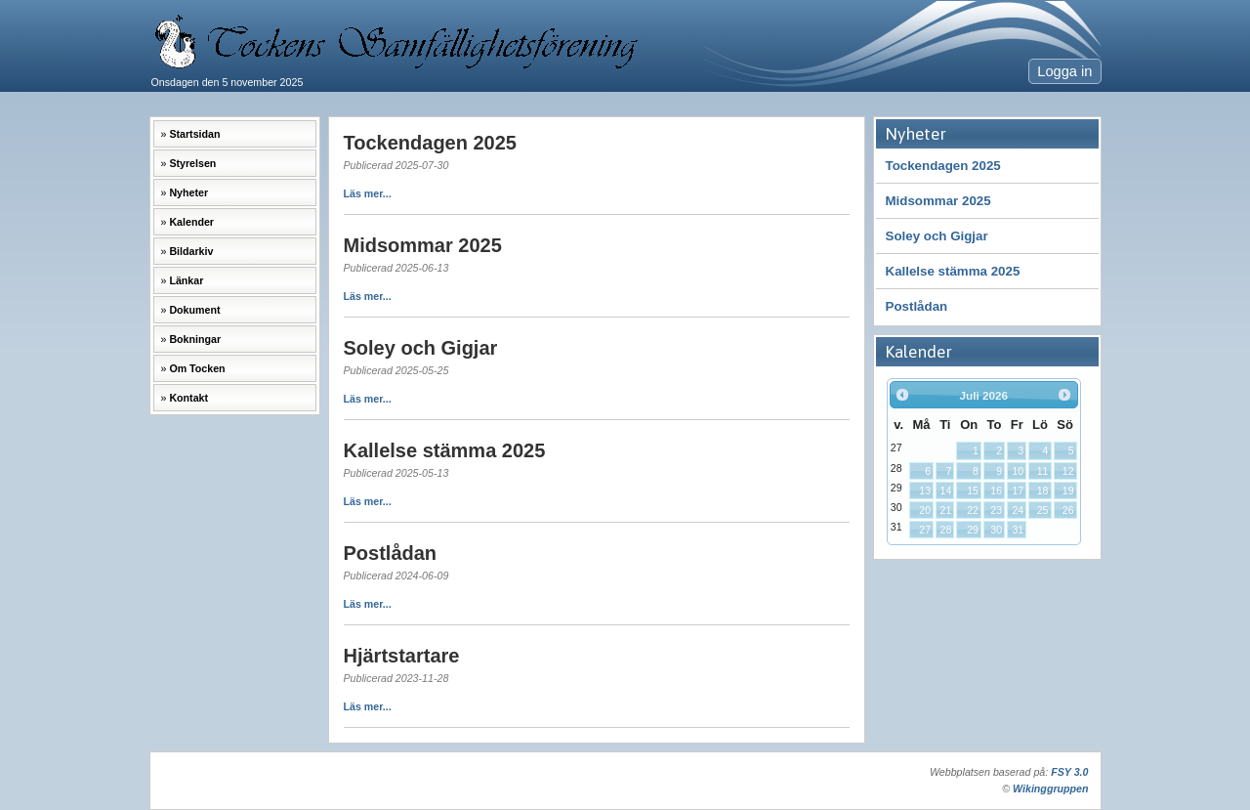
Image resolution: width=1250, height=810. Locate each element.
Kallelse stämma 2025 (953, 271)
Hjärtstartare (402, 655)
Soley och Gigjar (937, 236)
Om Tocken (197, 368)
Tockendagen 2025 (943, 165)
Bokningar (195, 339)
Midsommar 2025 (938, 200)
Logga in (1064, 71)
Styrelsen (192, 163)
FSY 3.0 (1069, 772)
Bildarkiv (191, 251)
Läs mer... (368, 193)
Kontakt (188, 398)
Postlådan (917, 306)
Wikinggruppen (1050, 788)
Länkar (186, 280)
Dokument (194, 310)
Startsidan (194, 134)
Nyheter (188, 192)
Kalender (191, 222)
